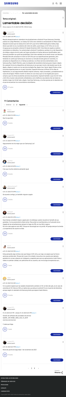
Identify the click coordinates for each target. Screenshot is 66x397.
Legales (3, 388)
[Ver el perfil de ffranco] (9, 110)
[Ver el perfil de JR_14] (9, 246)
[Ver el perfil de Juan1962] (9, 161)
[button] (60, 32)
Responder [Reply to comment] (56, 128)
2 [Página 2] (16, 105)
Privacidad (4, 385)
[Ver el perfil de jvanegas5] (10, 212)
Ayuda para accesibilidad (9, 378)
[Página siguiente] (23, 105)
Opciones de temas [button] (60, 17)
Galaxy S (17, 36)
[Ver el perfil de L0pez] (9, 278)
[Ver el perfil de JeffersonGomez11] (12, 186)
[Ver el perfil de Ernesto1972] (10, 32)
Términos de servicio (8, 381)
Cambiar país (5, 391)
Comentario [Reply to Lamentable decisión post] (56, 92)
